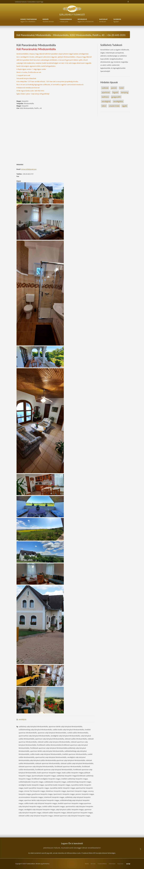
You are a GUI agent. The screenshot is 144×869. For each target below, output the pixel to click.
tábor (104, 106)
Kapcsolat (120, 864)
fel (129, 864)
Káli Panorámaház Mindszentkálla (36, 45)
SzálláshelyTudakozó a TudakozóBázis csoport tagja (29, 2)
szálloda (105, 88)
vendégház (22, 719)
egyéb (124, 106)
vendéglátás (118, 101)
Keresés (93, 864)
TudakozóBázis (102, 864)
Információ (112, 864)
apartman (106, 92)
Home (87, 864)
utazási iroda (114, 106)
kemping (124, 92)
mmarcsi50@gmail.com (29, 169)
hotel (121, 88)
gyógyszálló (116, 97)
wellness (105, 97)
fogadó (115, 92)
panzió (114, 88)
